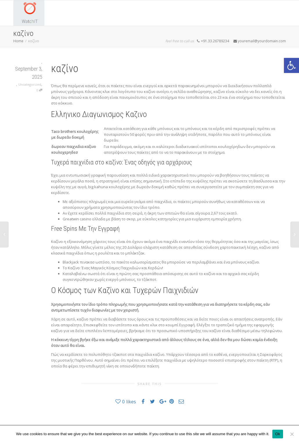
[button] (291, 65)
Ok (277, 434)
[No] (292, 434)
